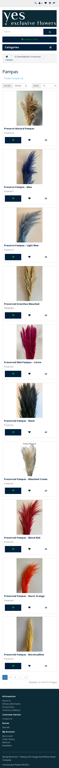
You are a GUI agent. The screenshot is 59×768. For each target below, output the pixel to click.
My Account (7, 736)
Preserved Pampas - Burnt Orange (24, 596)
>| (26, 677)
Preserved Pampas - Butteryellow (24, 654)
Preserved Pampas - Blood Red (22, 537)
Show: (36, 85)
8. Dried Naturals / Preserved (27, 56)
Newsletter (7, 745)
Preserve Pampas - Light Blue (21, 245)
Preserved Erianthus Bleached (21, 303)
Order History (8, 739)
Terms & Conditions (11, 710)
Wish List (6, 742)
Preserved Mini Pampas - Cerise (22, 362)
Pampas (9, 60)
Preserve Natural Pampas (19, 128)
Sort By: (7, 85)
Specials (6, 727)
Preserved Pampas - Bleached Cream (25, 479)
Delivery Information (11, 704)
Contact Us (7, 718)
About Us (6, 700)
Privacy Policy (8, 707)
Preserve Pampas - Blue (18, 187)
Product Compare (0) (13, 78)
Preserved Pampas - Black (19, 420)
